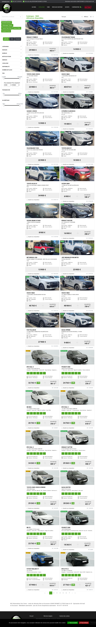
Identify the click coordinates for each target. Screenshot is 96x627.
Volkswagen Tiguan (7, 25)
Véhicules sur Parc (57, 7)
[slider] (4, 78)
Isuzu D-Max (17, 28)
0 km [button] (12, 39)
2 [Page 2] (53, 593)
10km (48, 7)
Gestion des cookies (64, 616)
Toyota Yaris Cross (7, 28)
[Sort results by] (74, 16)
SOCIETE (67, 7)
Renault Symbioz (6, 22)
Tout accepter (72, 622)
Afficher (86, 16)
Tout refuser (84, 622)
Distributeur (88, 7)
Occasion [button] (18, 39)
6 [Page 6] (66, 593)
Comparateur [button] (76, 7)
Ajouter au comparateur (33, 55)
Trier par (64, 16)
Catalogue (41, 7)
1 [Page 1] (50, 593)
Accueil (34, 7)
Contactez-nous (5, 1)
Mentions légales (48, 616)
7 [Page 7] (69, 593)
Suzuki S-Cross (6, 31)
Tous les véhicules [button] (6, 39)
